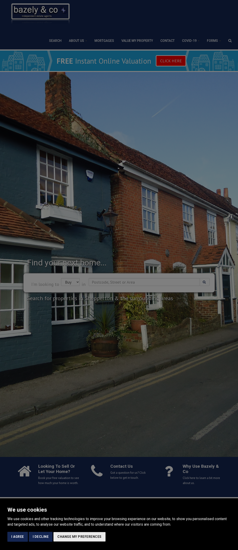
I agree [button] (17, 537)
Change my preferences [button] (79, 537)
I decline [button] (41, 537)
